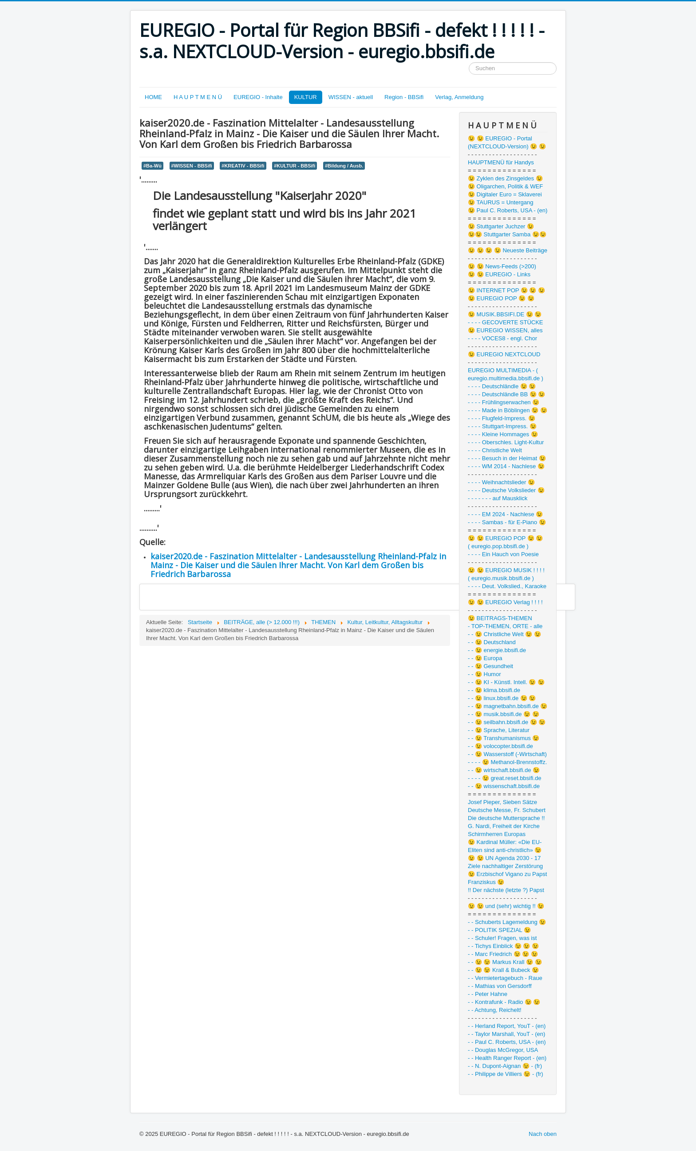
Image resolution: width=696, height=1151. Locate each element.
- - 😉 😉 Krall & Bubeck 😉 (503, 970)
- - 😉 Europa (485, 658)
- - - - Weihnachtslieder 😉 (501, 482)
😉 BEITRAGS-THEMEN (500, 618)
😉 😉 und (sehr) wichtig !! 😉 (506, 906)
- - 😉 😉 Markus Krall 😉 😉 (505, 962)
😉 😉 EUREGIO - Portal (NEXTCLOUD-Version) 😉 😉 (507, 142)
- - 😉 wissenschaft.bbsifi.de (504, 786)
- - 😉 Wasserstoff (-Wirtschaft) (507, 754)
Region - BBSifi (403, 97)
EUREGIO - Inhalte (258, 97)
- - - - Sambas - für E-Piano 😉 (507, 522)
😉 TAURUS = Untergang (500, 202)
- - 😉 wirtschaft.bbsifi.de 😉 (504, 770)
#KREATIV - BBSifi (242, 165)
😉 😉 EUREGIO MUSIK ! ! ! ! (506, 570)
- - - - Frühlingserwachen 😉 (503, 402)
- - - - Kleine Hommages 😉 (503, 434)
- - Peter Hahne (487, 994)
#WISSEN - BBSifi (191, 165)
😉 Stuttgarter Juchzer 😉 (501, 226)
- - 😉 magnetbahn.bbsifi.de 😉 (507, 706)
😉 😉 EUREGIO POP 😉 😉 (505, 538)
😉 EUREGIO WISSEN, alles (505, 330)
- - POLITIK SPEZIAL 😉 (499, 930)
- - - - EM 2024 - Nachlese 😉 (505, 514)
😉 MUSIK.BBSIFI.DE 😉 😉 (505, 314)
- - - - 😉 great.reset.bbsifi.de (505, 778)
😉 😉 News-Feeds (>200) (502, 266)
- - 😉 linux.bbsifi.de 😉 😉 (502, 698)
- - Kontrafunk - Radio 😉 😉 (504, 1002)
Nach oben (543, 1134)
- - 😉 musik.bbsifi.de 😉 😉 (503, 714)
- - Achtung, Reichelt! (495, 1010)
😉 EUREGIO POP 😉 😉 (501, 298)
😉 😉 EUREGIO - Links (499, 274)
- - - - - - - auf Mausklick (497, 498)
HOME (153, 97)
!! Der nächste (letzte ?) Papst (506, 890)
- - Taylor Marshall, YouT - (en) (506, 1034)
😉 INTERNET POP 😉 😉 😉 (506, 290)
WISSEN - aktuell (350, 97)
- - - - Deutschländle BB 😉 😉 (506, 394)
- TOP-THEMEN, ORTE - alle (505, 626)
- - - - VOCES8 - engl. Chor (502, 338)
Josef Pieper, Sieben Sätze (502, 802)
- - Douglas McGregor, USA (503, 1050)
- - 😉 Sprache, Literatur (499, 730)
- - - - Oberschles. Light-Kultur (506, 442)
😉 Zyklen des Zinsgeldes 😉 (505, 178)
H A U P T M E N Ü (198, 97)
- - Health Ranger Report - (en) (507, 1058)
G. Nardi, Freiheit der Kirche (504, 826)
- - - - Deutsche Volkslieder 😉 (506, 490)
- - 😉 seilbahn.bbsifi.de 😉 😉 (507, 722)
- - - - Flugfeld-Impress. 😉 (501, 418)
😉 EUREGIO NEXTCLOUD (504, 354)
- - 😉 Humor (484, 674)
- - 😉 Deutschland (492, 642)
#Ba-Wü (152, 165)
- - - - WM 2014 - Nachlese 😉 (506, 466)
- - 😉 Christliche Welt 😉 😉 (504, 634)
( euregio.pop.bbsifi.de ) (498, 546)
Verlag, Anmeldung (459, 97)
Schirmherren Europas (497, 834)
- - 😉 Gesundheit (490, 666)
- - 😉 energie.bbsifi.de (497, 650)
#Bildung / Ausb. (344, 165)
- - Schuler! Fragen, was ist (502, 938)
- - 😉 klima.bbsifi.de (494, 690)
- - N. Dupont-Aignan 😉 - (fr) (505, 1066)
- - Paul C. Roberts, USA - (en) (507, 1042)
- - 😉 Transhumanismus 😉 (503, 738)
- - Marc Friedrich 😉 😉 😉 (503, 954)
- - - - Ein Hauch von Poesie (503, 554)
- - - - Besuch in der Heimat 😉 (507, 458)
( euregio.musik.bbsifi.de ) (501, 578)
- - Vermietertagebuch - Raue (505, 978)
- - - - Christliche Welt (495, 450)
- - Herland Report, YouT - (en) (507, 1026)
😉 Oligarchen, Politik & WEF (505, 186)
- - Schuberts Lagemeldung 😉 (507, 922)
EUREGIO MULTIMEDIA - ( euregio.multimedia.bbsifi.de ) (505, 374)
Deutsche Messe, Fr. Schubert (507, 810)
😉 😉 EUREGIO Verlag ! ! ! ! (505, 602)
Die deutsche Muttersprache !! (506, 818)
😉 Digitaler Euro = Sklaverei (505, 194)
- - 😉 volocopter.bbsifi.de (500, 746)
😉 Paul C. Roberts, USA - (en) (507, 210)
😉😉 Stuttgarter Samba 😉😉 (507, 234)
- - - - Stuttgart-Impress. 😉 (502, 426)
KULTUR (305, 97)
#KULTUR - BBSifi (294, 165)
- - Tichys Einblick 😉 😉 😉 (503, 946)
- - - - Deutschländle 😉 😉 (502, 386)
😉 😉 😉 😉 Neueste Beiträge (507, 250)
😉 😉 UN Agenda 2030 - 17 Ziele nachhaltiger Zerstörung (505, 862)
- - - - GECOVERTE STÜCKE (505, 322)
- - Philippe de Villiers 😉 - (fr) (505, 1074)
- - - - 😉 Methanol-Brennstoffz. (507, 762)
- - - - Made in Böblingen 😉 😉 (507, 410)
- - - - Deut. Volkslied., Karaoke (507, 586)
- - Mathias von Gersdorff (500, 986)
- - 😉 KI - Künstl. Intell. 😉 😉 (506, 682)
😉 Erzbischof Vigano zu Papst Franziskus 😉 (507, 878)
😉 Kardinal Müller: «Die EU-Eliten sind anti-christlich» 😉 (505, 846)
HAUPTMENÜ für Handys (501, 162)
